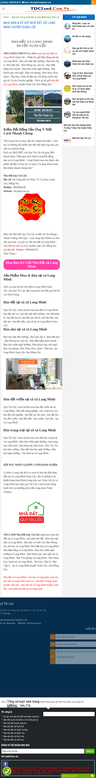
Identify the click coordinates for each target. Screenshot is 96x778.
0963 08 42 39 (15, 2)
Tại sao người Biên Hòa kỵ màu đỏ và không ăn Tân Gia (81, 115)
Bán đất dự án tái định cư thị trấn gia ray (20, 720)
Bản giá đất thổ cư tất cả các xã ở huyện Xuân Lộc (83, 51)
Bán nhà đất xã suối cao (13, 739)
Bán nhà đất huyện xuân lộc (15, 723)
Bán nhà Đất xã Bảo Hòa (13, 736)
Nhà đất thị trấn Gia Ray (15, 245)
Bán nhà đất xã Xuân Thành (34, 770)
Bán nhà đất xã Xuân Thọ (14, 733)
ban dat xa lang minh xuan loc (43, 577)
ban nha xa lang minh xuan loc (18, 581)
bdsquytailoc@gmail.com (40, 2)
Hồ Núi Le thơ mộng (81, 36)
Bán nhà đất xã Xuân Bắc (59, 770)
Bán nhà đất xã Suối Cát (13, 726)
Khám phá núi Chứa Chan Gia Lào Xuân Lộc (83, 62)
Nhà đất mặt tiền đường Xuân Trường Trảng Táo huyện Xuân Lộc (78, 128)
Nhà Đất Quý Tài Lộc (81, 138)
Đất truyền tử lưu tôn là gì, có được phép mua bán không (82, 89)
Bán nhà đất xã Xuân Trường (15, 729)
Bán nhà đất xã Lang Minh (74, 768)
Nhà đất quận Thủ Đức (43, 773)
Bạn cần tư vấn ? (70, 776)
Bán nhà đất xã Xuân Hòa (20, 773)
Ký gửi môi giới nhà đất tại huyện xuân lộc (21, 716)
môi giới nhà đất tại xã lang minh (25, 588)
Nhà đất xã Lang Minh (14, 577)
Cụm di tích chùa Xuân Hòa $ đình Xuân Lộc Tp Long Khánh (82, 76)
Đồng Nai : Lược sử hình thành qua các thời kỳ (83, 26)
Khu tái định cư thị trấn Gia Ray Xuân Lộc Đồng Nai (83, 102)
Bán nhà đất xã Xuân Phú (49, 768)
